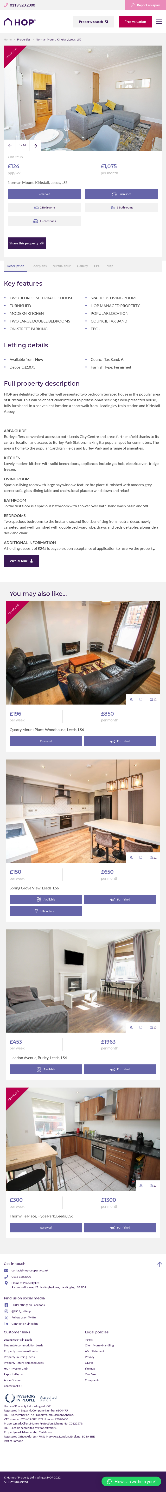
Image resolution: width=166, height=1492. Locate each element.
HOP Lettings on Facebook (28, 1305)
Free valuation (135, 22)
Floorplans (39, 266)
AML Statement (94, 1351)
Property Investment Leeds (21, 1351)
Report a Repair (145, 5)
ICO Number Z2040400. (53, 1419)
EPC (97, 266)
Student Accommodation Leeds (23, 1345)
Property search (94, 22)
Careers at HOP (13, 1386)
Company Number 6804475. (50, 1410)
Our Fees (90, 1374)
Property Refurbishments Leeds (24, 1362)
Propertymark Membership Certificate (28, 1432)
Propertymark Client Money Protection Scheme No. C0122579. (43, 1423)
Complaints (92, 1380)
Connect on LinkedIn (25, 1324)
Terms (89, 1339)
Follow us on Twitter (24, 1317)
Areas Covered (13, 1380)
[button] (131, 1481)
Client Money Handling (99, 1345)
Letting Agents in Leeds (18, 1339)
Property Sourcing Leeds (19, 1357)
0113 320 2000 (21, 1277)
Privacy (89, 1357)
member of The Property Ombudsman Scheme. (44, 1415)
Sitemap (90, 1368)
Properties (23, 39)
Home (8, 39)
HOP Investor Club (16, 1368)
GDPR (89, 1362)
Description (15, 266)
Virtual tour (62, 266)
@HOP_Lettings (21, 1311)
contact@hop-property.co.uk (30, 1270)
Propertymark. (47, 1428)
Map (110, 266)
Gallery (82, 266)
